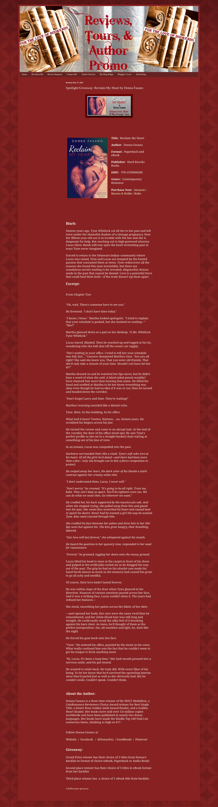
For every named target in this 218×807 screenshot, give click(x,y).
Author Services (88, 74)
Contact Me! (72, 74)
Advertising (141, 74)
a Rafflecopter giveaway (77, 788)
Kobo (137, 193)
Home (24, 74)
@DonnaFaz (105, 739)
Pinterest (141, 739)
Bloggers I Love (124, 74)
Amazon (139, 190)
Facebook (86, 739)
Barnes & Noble (121, 193)
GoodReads (124, 739)
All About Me (37, 74)
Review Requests (55, 74)
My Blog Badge (106, 74)
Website (71, 739)
